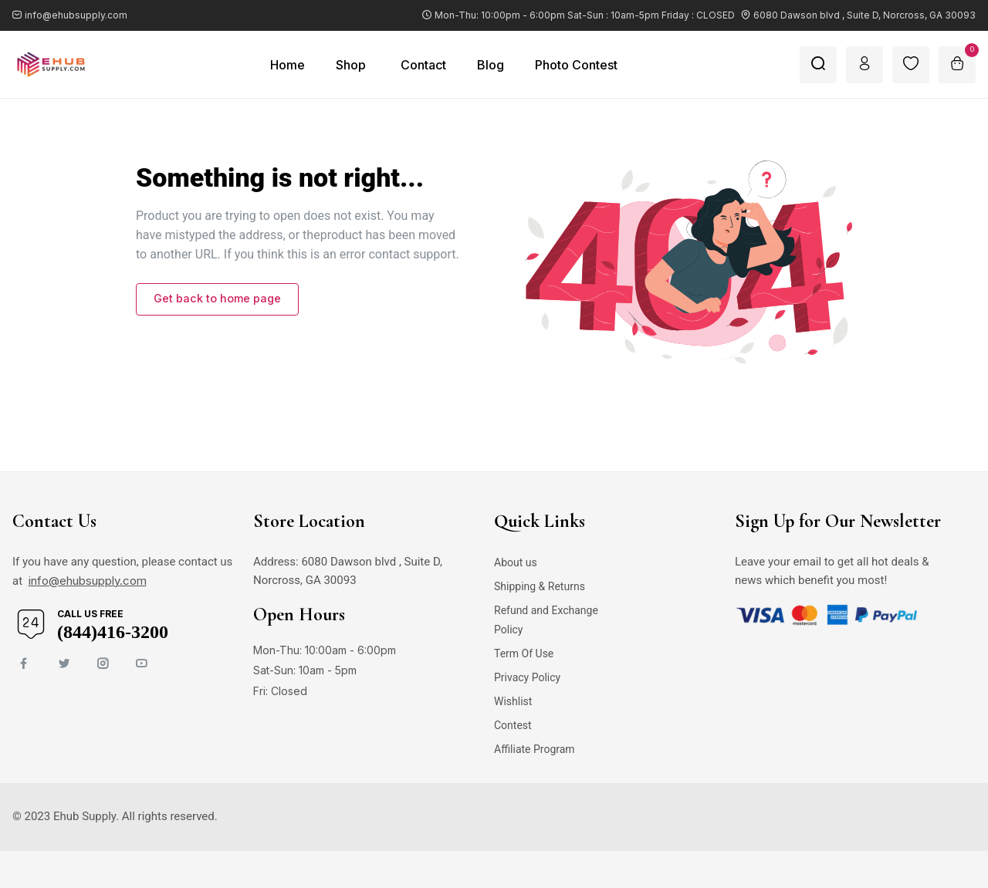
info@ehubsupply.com (88, 580)
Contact (423, 65)
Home (287, 65)
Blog (490, 65)
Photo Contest (576, 65)
